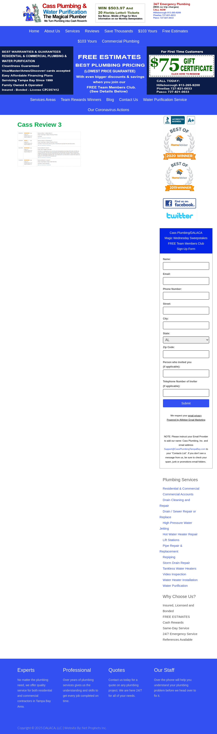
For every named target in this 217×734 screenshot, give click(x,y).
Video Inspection (174, 574)
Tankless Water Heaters (179, 568)
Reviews (92, 31)
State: (166, 333)
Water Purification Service (165, 100)
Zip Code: (169, 347)
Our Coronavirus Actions (108, 110)
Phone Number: (172, 289)
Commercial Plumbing (120, 41)
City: (166, 318)
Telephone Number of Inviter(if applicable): (180, 384)
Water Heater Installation (180, 580)
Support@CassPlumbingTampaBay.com (185, 449)
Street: (167, 303)
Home (34, 31)
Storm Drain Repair (176, 563)
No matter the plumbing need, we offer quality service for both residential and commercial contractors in (34, 690)
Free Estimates (175, 31)
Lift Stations (171, 540)
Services (72, 31)
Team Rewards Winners (81, 100)
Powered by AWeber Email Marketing (186, 420)
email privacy (195, 415)
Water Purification (175, 585)
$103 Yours (147, 31)
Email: (167, 274)
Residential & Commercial (181, 488)
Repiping (169, 557)
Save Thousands (118, 31)
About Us (52, 31)
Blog (110, 100)
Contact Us (128, 100)
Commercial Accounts (178, 494)
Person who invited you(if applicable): (177, 364)
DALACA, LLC (53, 728)
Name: (167, 259)
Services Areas (43, 100)
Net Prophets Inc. (94, 728)
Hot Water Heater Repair (180, 534)
